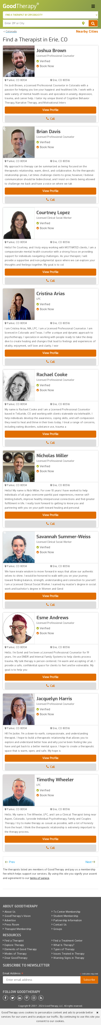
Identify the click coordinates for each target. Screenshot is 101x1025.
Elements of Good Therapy (21, 949)
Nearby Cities (87, 31)
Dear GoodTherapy (16, 957)
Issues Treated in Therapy (68, 953)
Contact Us (60, 924)
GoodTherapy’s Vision (18, 915)
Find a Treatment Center (67, 940)
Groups (57, 928)
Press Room (12, 924)
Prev (12, 862)
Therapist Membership (18, 928)
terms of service (39, 878)
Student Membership (65, 915)
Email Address (13, 973)
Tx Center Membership (66, 911)
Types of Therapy (63, 949)
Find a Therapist (14, 940)
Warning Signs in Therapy (68, 957)
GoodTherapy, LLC (53, 1006)
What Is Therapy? (63, 944)
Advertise (10, 920)
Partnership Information (67, 920)
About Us (10, 911)
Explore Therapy (14, 944)
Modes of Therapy (16, 953)
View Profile (50, 110)
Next (88, 862)
